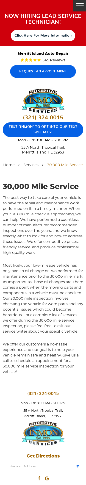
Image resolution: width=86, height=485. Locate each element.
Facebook (39, 477)
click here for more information (43, 35)
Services (31, 165)
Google (47, 477)
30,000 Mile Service (65, 165)
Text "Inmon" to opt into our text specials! (43, 129)
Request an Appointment (43, 71)
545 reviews (53, 60)
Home (9, 165)
